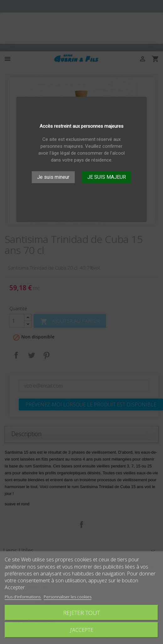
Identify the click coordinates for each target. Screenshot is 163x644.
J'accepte (81, 629)
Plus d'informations (23, 597)
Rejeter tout (81, 612)
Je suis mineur (53, 177)
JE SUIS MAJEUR (106, 177)
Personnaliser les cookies (67, 597)
